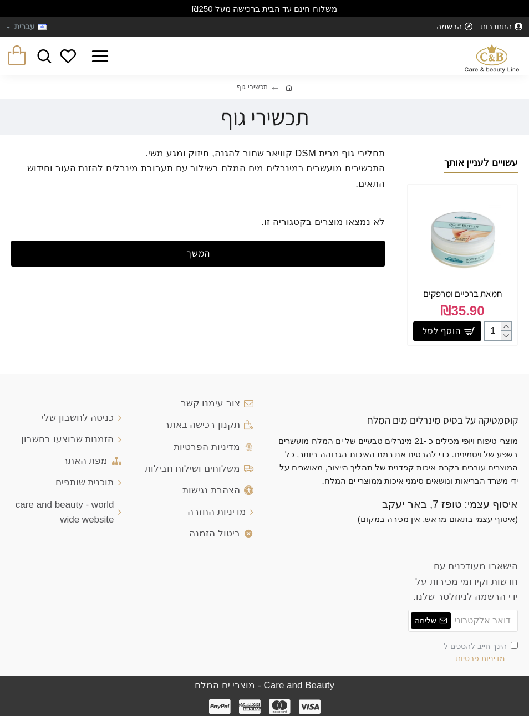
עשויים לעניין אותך (481, 162)
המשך (198, 253)
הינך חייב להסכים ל (481, 653)
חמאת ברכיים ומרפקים (462, 294)
